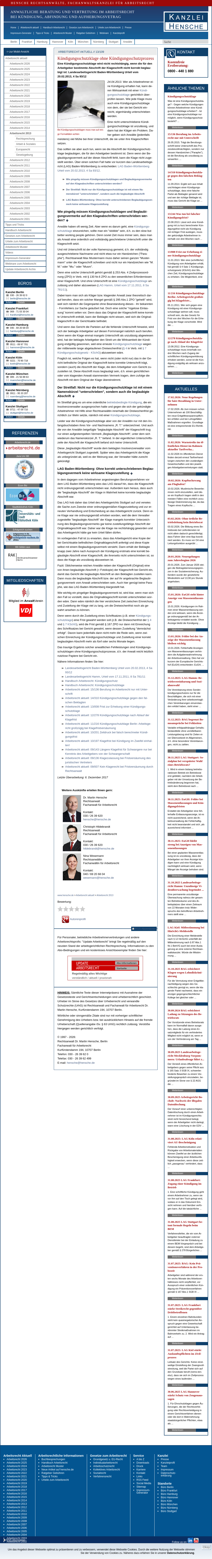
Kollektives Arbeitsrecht (106, 1469)
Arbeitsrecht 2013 (20, 133)
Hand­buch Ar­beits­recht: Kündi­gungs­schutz (91, 680)
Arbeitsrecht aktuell (30, 27)
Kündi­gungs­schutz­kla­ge (132, 281)
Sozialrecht (99, 1473)
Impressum (167, 1469)
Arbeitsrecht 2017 (20, 111)
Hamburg (42, 41)
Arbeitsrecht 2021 (20, 90)
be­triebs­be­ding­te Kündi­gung (124, 402)
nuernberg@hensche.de (22, 396)
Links (140, 1476)
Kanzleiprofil (119, 33)
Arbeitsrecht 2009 (20, 176)
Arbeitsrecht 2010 (20, 170)
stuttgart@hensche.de (21, 412)
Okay (206, 1547)
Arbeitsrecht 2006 (20, 192)
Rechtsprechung (25, 138)
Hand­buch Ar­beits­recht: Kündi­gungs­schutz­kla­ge (94, 685)
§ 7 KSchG (69, 624)
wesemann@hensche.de (98, 877)
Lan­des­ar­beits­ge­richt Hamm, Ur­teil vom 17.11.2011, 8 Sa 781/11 (105, 676)
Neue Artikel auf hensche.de (58, 1469)
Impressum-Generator (21, 33)
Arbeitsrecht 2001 (20, 219)
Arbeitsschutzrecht (103, 1466)
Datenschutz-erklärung (168, 1474)
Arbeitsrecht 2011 (20, 165)
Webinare (104, 33)
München (83, 41)
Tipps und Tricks (14, 224)
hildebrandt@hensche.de (98, 848)
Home (13, 27)
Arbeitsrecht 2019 (20, 101)
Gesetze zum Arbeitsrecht (81, 27)
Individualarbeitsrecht (105, 1462)
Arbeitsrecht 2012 (20, 160)
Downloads (143, 1462)
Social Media (144, 1483)
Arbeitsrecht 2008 (20, 181)
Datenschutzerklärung (180, 1552)
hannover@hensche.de (22, 347)
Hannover (57, 41)
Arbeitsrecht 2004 (20, 203)
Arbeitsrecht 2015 (20, 122)
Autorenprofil (74, 919)
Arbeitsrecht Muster (62, 33)
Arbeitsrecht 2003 (20, 208)
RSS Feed (142, 1479)
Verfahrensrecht (102, 1476)
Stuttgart (113, 41)
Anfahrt (9, 302)
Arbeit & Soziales (26, 144)
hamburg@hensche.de (22, 331)
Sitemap (141, 1486)
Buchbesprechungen (53, 1459)
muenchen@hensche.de (23, 380)
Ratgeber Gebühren (85, 33)
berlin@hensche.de (20, 298)
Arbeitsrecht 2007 (20, 186)
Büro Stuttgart (169, 1511)
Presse (128, 27)
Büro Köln (166, 1500)
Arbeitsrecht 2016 (20, 117)
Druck (140, 1466)
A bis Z (140, 1459)
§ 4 (125, 348)
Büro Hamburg (169, 1494)
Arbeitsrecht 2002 (20, 213)
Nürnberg (98, 41)
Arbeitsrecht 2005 (20, 197)
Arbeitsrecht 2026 (20, 63)
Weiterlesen (177, 127)
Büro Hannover (169, 1497)
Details (21, 302)
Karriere (141, 1469)
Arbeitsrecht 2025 (20, 69)
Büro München (169, 1504)
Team (164, 1466)
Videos (9, 252)
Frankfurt (27, 41)
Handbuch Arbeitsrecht (54, 27)
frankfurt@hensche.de (21, 314)
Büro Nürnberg (169, 1507)
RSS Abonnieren (144, 928)
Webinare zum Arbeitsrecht (20, 263)
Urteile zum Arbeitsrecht (109, 27)
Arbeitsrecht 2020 (20, 95)
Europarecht (23, 149)
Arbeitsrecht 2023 (20, 79)
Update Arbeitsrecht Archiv (20, 269)
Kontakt (141, 1473)
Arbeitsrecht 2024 (20, 74)
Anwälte (127, 41)
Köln (70, 41)
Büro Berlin (167, 1487)
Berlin (14, 41)
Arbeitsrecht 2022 (20, 85)
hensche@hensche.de (97, 819)
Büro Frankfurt (169, 1490)
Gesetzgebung (24, 154)
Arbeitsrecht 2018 (20, 106)
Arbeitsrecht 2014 (20, 128)
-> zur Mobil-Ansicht (17, 51)
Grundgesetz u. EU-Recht (108, 1459)
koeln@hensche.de (20, 363)
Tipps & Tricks (42, 33)
